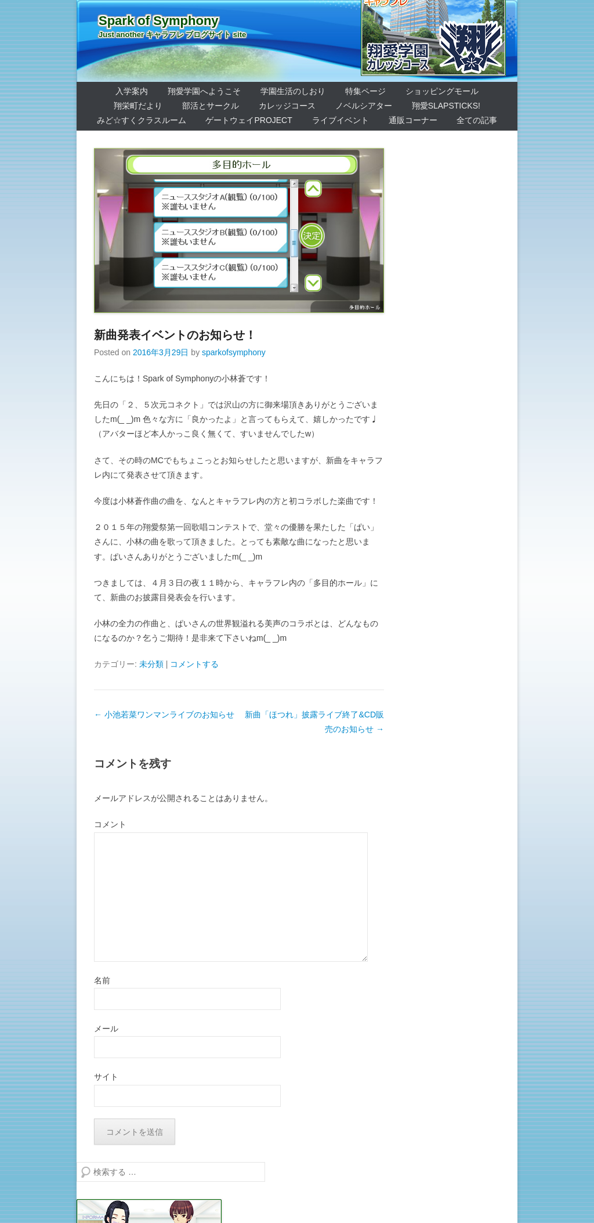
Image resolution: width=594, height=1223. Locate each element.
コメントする (194, 664)
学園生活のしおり (292, 91)
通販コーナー (413, 120)
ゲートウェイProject (248, 120)
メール (106, 1028)
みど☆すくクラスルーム (141, 120)
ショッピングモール (442, 91)
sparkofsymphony (234, 352)
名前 (102, 980)
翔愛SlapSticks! (446, 105)
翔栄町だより (138, 105)
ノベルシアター (363, 105)
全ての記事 (477, 120)
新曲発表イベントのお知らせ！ (175, 335)
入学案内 (131, 91)
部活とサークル (210, 105)
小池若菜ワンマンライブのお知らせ (164, 714)
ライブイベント (340, 120)
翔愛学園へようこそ (204, 91)
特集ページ (365, 91)
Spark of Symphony (159, 20)
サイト (106, 1076)
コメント (110, 824)
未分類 (151, 664)
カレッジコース (287, 105)
